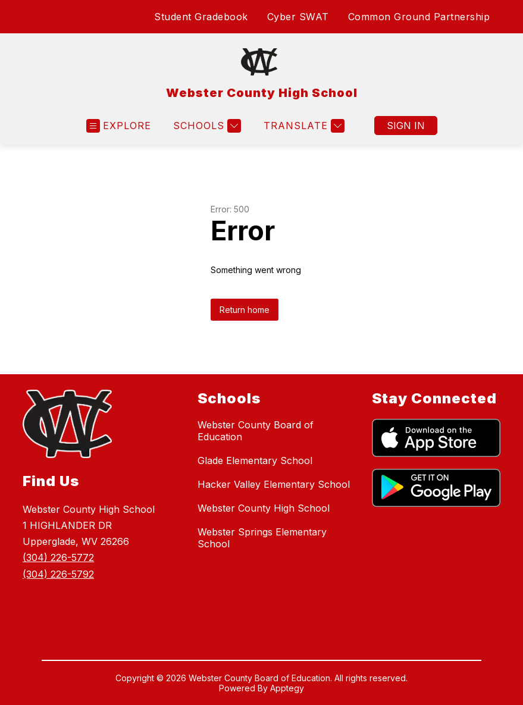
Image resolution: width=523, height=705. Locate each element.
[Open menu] (118, 125)
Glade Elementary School (255, 460)
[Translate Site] (303, 125)
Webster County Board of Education (256, 431)
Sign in (406, 125)
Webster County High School (264, 508)
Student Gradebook (201, 17)
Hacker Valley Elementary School (274, 484)
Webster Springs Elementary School (262, 538)
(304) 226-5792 (58, 574)
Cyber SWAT (298, 17)
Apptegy (287, 688)
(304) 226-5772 (58, 557)
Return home (245, 310)
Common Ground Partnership (419, 17)
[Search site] (506, 17)
